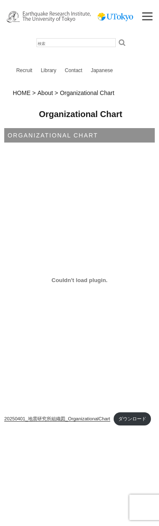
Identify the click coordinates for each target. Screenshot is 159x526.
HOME (22, 93)
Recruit (24, 70)
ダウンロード (132, 418)
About (45, 93)
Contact (73, 70)
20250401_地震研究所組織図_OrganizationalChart (57, 418)
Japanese (102, 70)
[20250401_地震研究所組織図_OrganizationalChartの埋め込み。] (79, 280)
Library (48, 70)
